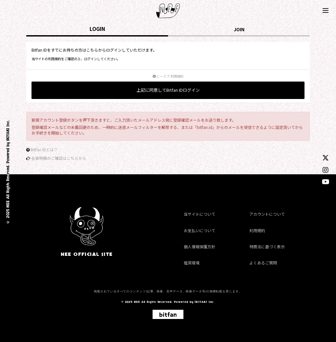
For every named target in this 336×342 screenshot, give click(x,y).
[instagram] (325, 169)
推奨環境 (192, 262)
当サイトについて (199, 214)
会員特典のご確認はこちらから (58, 158)
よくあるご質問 (263, 262)
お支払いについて (199, 230)
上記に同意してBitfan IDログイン (168, 90)
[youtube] (325, 181)
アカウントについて (267, 214)
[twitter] (325, 157)
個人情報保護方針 (199, 246)
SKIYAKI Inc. (7, 130)
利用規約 (257, 230)
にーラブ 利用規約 (168, 76)
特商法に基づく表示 (267, 246)
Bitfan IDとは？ (44, 149)
